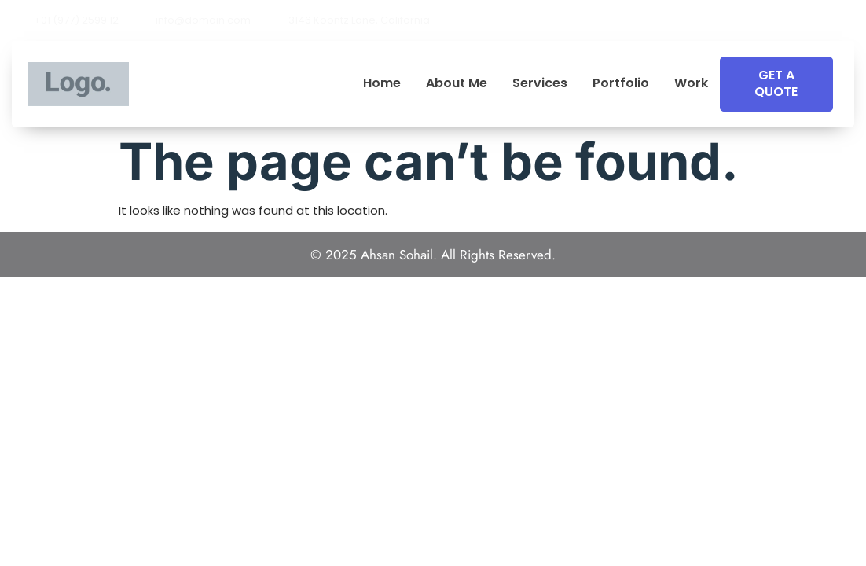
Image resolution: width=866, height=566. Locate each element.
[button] (849, 20)
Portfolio (621, 83)
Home (382, 83)
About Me (456, 83)
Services (539, 83)
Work (691, 83)
